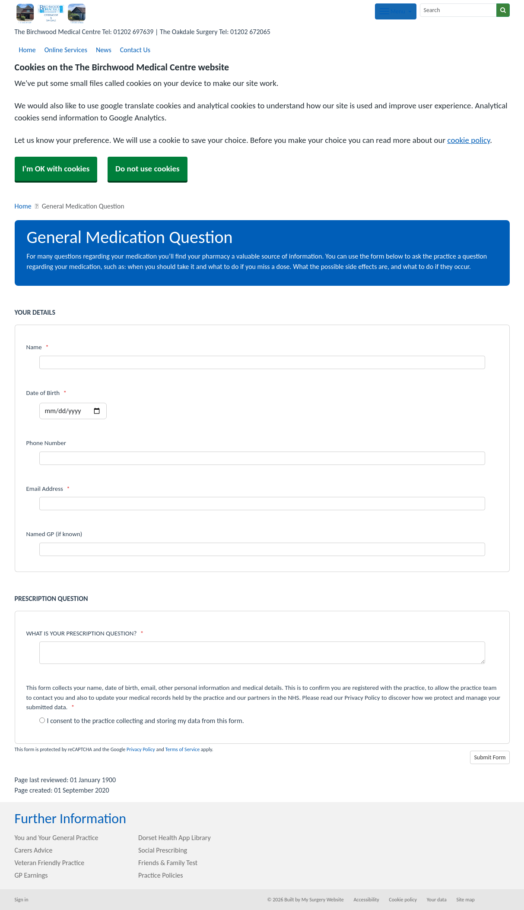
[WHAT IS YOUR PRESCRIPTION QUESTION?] (262, 652)
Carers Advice (34, 850)
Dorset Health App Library (174, 838)
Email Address (48, 489)
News (103, 50)
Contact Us (135, 50)
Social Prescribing (162, 850)
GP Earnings (31, 875)
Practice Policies (160, 875)
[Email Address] (262, 503)
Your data (437, 900)
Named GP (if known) (54, 534)
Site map (465, 900)
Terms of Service (182, 749)
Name (37, 347)
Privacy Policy (141, 749)
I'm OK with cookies (56, 169)
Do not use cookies (147, 169)
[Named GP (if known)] (262, 549)
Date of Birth (46, 393)
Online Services (65, 50)
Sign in (22, 900)
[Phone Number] (262, 458)
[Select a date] (73, 411)
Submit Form (489, 757)
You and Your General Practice (56, 838)
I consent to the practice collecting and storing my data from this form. (141, 721)
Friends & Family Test (167, 863)
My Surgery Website (323, 900)
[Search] (458, 10)
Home (27, 50)
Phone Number (46, 443)
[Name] (262, 362)
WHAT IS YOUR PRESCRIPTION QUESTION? (85, 633)
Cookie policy (403, 900)
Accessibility (366, 900)
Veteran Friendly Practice (50, 863)
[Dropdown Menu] (395, 11)
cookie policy (469, 140)
